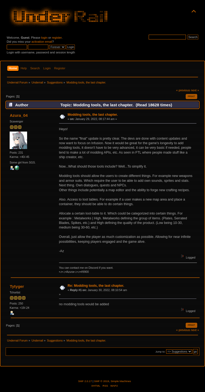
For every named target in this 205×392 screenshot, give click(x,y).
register (57, 37)
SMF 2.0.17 (85, 381)
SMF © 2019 (101, 381)
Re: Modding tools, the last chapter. (96, 286)
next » (195, 90)
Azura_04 (19, 115)
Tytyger (17, 286)
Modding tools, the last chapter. (93, 115)
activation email (41, 41)
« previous (183, 90)
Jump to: (160, 351)
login (44, 37)
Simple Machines (121, 381)
